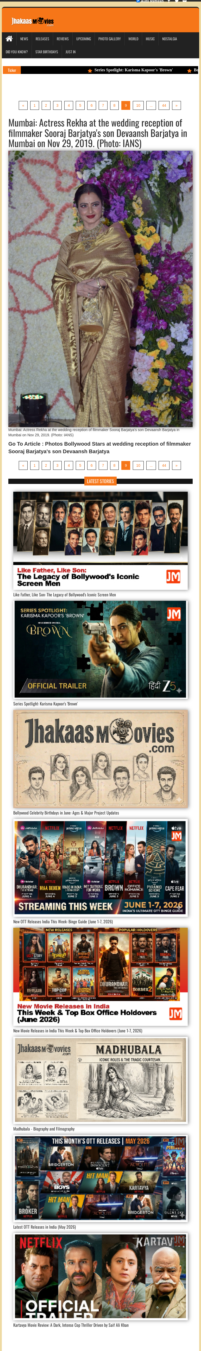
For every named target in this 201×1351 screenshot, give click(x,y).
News (24, 38)
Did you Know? (17, 51)
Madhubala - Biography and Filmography (43, 1129)
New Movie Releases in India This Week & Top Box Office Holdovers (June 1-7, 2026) (77, 1030)
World (133, 38)
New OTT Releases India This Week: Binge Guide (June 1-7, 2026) (63, 921)
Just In (71, 51)
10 (138, 105)
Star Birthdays (46, 51)
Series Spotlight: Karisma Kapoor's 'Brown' (134, 70)
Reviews (63, 38)
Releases (42, 38)
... (151, 105)
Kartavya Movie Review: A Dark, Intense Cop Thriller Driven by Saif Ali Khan (71, 1325)
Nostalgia (169, 38)
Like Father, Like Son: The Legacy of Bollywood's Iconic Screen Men (64, 594)
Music (150, 38)
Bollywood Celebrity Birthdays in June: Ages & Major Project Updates (66, 813)
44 (164, 105)
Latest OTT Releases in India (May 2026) (44, 1227)
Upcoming (83, 38)
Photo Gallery (109, 38)
